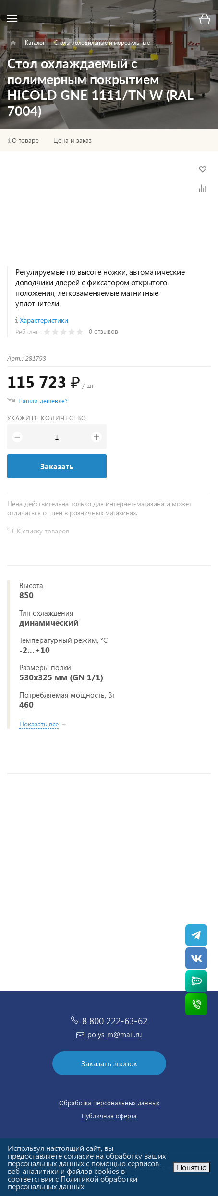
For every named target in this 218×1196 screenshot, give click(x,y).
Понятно (191, 1167)
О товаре (25, 140)
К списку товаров (43, 530)
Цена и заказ (72, 140)
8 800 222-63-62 (114, 1021)
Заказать (56, 466)
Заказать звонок (109, 1063)
